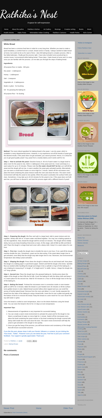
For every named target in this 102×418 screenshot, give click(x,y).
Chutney (80, 274)
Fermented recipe (83, 291)
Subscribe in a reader (85, 53)
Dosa (79, 289)
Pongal (80, 354)
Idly (79, 301)
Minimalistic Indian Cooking (39, 32)
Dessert (80, 281)
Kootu (79, 314)
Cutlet (79, 279)
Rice (79, 372)
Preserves (81, 362)
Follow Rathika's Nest (84, 48)
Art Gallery (47, 29)
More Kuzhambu (83, 334)
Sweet (80, 390)
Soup (79, 385)
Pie (79, 352)
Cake (79, 271)
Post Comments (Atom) (20, 412)
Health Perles (74, 32)
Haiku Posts (22, 32)
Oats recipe (81, 336)
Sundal (80, 387)
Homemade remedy (84, 296)
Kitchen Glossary (83, 240)
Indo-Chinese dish (83, 304)
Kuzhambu (81, 319)
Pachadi (80, 341)
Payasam (81, 346)
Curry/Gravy (81, 276)
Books (81, 29)
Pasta (79, 344)
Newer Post (9, 408)
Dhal (79, 284)
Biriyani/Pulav (82, 266)
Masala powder (82, 324)
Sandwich (81, 379)
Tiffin (79, 392)
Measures (81, 245)
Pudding (80, 364)
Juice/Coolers (82, 309)
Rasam (80, 369)
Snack (80, 382)
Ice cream (81, 299)
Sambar (80, 377)
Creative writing (69, 29)
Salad (79, 374)
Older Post (68, 408)
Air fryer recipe (82, 261)
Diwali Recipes (82, 286)
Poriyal (80, 359)
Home (6, 29)
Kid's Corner (87, 32)
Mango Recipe (82, 322)
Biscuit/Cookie (82, 268)
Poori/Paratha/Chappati (85, 357)
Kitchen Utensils (83, 243)
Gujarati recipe (82, 294)
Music (89, 29)
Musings (58, 29)
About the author (18, 29)
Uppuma (80, 395)
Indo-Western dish (83, 307)
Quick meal (81, 367)
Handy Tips (81, 238)
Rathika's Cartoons (59, 32)
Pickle (79, 349)
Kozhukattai (81, 317)
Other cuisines (82, 339)
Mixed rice (81, 331)
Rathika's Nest (28, 14)
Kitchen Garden (83, 312)
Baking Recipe (13, 344)
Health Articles (9, 32)
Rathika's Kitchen (34, 29)
